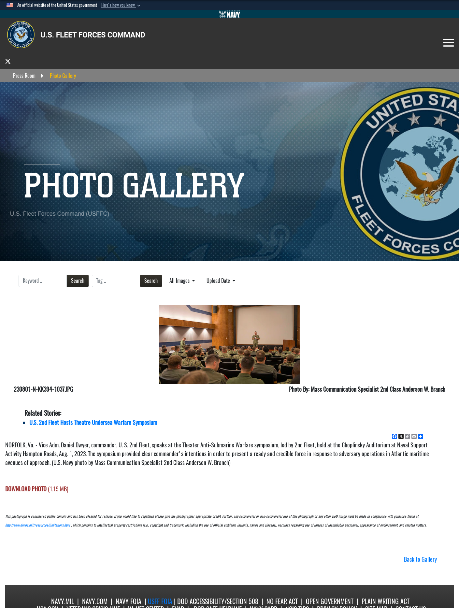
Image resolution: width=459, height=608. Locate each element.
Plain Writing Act (385, 601)
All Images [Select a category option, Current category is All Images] (180, 280)
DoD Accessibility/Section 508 (217, 601)
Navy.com (95, 601)
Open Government (329, 601)
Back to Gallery (420, 559)
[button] (121, 5)
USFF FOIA (161, 601)
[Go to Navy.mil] (229, 14)
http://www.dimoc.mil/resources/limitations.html (37, 525)
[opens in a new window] (8, 61)
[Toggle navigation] (448, 43)
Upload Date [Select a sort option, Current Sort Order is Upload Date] (219, 280)
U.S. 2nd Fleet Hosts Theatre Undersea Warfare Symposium (93, 422)
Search (77, 280)
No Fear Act (282, 601)
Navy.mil (62, 601)
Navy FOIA (128, 601)
